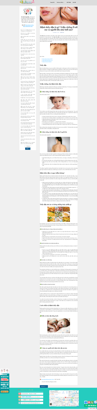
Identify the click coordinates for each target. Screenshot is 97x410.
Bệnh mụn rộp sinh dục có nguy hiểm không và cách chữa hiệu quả (28, 107)
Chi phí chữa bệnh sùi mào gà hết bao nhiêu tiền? (28, 113)
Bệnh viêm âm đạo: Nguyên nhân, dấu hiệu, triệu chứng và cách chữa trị (28, 78)
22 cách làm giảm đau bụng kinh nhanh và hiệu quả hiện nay (28, 127)
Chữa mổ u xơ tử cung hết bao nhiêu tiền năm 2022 (28, 68)
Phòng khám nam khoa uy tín (47, 60)
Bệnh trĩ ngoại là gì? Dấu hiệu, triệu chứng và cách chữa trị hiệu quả (28, 85)
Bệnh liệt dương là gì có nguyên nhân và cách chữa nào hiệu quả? (28, 143)
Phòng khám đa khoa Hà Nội (47, 58)
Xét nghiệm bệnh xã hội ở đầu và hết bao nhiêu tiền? (28, 64)
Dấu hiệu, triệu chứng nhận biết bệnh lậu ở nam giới (28, 100)
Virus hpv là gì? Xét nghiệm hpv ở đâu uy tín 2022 (28, 61)
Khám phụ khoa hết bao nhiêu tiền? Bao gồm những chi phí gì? (28, 117)
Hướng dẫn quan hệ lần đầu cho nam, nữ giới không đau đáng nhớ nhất (28, 41)
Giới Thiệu (69, 2)
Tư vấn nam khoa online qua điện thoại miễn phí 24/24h (28, 120)
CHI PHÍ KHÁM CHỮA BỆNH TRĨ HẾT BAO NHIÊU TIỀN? (28, 51)
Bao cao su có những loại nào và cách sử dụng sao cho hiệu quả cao (28, 30)
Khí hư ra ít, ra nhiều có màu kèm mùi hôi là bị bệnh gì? (28, 34)
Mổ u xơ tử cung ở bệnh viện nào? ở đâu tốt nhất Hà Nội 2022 (28, 58)
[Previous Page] (27, 146)
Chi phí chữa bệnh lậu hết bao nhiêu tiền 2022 (28, 140)
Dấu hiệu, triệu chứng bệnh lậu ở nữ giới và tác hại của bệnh (28, 110)
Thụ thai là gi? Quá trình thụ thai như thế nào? (28, 136)
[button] (60, 2)
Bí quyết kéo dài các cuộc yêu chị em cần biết (28, 55)
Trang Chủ (52, 2)
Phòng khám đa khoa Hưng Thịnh (47, 379)
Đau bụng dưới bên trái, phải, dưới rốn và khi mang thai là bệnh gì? (28, 45)
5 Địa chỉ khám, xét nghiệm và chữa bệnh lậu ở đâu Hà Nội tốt (28, 74)
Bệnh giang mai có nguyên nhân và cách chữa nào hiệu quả (28, 71)
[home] (27, 2)
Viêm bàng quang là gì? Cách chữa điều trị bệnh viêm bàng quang (28, 92)
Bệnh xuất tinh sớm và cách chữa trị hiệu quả (28, 37)
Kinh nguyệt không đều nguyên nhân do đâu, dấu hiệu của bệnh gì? (28, 123)
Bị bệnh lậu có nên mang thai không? (28, 97)
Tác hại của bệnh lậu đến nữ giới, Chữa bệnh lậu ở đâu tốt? (28, 104)
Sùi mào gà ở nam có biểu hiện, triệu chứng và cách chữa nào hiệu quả (28, 82)
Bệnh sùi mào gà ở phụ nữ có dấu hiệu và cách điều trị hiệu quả (28, 130)
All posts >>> (44, 386)
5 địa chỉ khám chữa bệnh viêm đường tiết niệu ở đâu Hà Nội (28, 95)
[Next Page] (27, 149)
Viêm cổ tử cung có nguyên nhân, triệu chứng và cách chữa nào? (28, 48)
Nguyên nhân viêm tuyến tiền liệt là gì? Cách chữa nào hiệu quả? (28, 133)
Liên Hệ (74, 2)
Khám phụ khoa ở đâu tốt (46, 61)
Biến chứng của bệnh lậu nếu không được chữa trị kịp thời (28, 88)
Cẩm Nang (62, 32)
